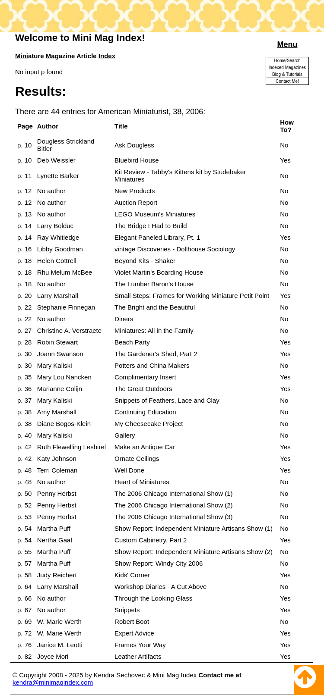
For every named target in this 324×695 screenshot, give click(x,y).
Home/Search (287, 60)
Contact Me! (287, 81)
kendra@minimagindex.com (53, 682)
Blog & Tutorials (287, 74)
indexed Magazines (287, 67)
